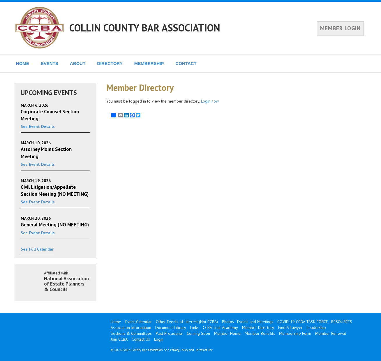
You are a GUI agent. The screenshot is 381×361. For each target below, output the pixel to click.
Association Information (131, 327)
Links (194, 327)
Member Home (227, 333)
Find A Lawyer (290, 327)
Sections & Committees (131, 333)
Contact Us (141, 339)
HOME (22, 63)
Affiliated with (67, 281)
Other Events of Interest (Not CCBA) (187, 321)
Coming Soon (198, 333)
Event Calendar (138, 321)
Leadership (316, 327)
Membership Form (295, 333)
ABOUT (77, 63)
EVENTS (49, 63)
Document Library (170, 327)
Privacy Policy (179, 350)
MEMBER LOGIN (340, 28)
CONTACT (186, 63)
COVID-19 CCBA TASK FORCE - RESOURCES (314, 321)
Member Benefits (260, 333)
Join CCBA (119, 339)
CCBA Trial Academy (220, 327)
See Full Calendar (37, 249)
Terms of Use (204, 350)
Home (116, 321)
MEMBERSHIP (149, 63)
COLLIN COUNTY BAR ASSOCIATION (144, 27)
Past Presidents (169, 333)
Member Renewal (330, 333)
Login (158, 339)
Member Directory (258, 327)
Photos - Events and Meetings (247, 321)
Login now (209, 101)
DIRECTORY (110, 63)
